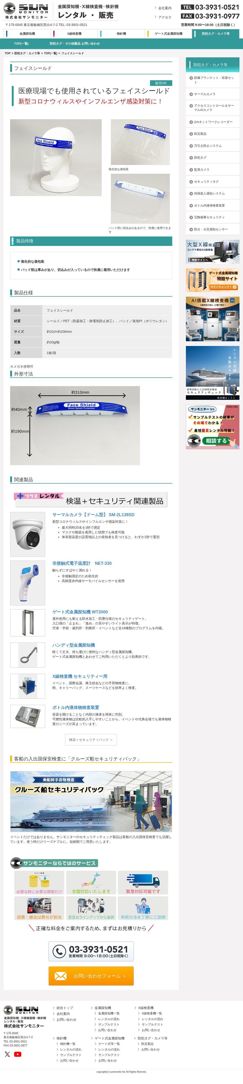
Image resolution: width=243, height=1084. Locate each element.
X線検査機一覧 (152, 1013)
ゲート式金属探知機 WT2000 (80, 612)
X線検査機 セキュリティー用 (79, 676)
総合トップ (65, 1008)
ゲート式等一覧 (109, 1044)
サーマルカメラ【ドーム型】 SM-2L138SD (93, 514)
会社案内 (165, 8)
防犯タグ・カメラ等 (216, 33)
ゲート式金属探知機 (168, 33)
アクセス (165, 17)
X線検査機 (74, 33)
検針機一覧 (67, 1044)
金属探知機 (27, 33)
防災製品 (147, 1044)
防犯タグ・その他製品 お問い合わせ (75, 43)
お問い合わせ (66, 1019)
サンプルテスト (109, 1024)
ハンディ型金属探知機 (73, 645)
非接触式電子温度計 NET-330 (82, 563)
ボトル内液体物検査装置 (75, 707)
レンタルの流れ (109, 1019)
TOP (7, 53)
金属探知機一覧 (109, 1013)
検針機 (121, 33)
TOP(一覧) (21, 43)
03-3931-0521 (77, 25)
